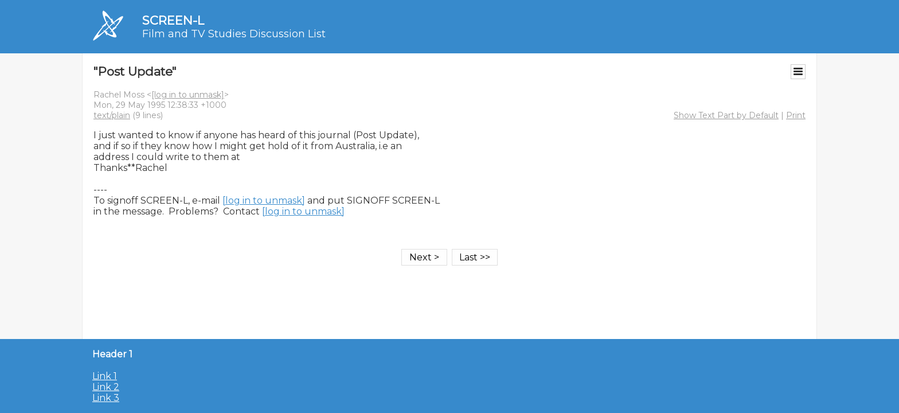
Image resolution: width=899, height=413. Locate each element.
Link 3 (105, 397)
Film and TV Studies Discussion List (234, 34)
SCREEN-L (173, 20)
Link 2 (105, 386)
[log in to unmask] (187, 94)
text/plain (111, 115)
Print (796, 115)
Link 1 (104, 376)
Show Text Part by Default (726, 115)
